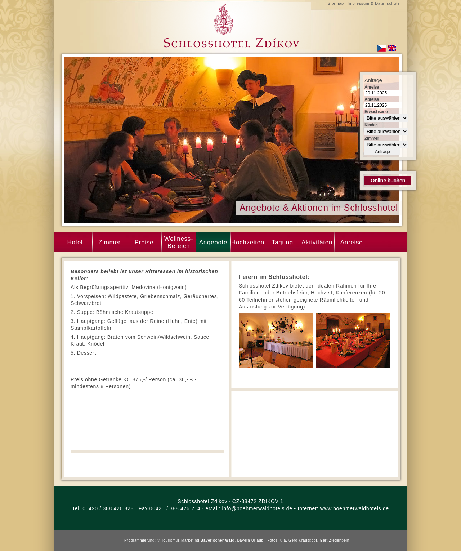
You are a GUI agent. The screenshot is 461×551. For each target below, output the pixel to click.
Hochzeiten (247, 242)
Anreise (351, 242)
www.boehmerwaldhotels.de (354, 508)
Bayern (243, 540)
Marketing (190, 540)
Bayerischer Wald (218, 540)
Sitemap (336, 3)
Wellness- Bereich (178, 242)
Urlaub (257, 540)
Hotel (74, 242)
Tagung (282, 242)
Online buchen (388, 180)
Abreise (371, 99)
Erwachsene (376, 111)
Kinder (370, 125)
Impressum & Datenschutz (374, 3)
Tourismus (170, 540)
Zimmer (109, 242)
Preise (144, 242)
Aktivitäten (316, 242)
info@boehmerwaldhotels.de (257, 508)
